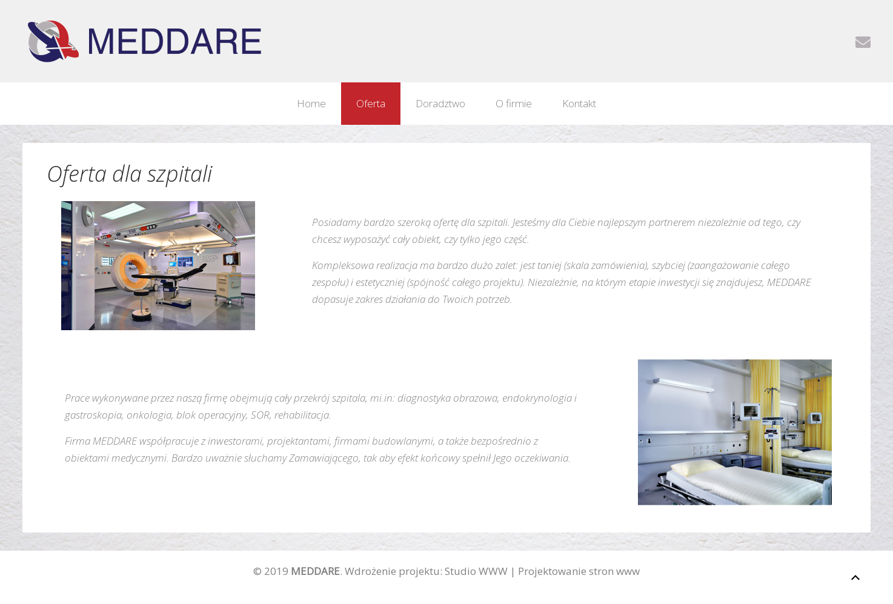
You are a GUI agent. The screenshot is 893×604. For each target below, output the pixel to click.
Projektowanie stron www (579, 571)
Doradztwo (440, 103)
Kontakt (579, 103)
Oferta (370, 103)
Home (311, 103)
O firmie (514, 103)
